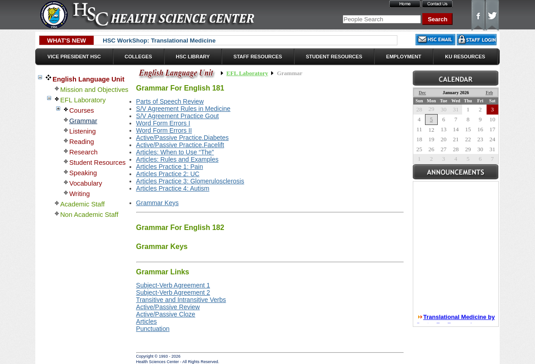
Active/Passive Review (168, 307)
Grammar (83, 121)
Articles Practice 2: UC (168, 173)
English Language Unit (88, 79)
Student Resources (334, 56)
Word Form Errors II (164, 130)
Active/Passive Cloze (166, 314)
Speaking (83, 173)
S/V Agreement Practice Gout (177, 116)
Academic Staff (82, 204)
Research (83, 152)
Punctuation (153, 328)
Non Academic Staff (89, 214)
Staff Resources (258, 56)
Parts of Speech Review (170, 101)
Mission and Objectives (94, 89)
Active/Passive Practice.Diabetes (182, 137)
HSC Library (193, 56)
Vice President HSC (74, 56)
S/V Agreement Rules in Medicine (183, 108)
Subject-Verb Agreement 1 (173, 285)
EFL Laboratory (82, 100)
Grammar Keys (157, 202)
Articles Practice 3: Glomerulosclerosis (190, 181)
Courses (81, 110)
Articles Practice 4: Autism (173, 188)
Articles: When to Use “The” (175, 152)
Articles (146, 321)
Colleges (138, 56)
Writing (79, 193)
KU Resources (465, 56)
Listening (82, 131)
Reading (81, 141)
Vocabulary (85, 183)
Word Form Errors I (163, 123)
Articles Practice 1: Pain (169, 166)
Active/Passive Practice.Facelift (180, 144)
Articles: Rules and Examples (177, 159)
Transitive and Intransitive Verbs (181, 299)
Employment (403, 56)
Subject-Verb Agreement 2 (173, 292)
